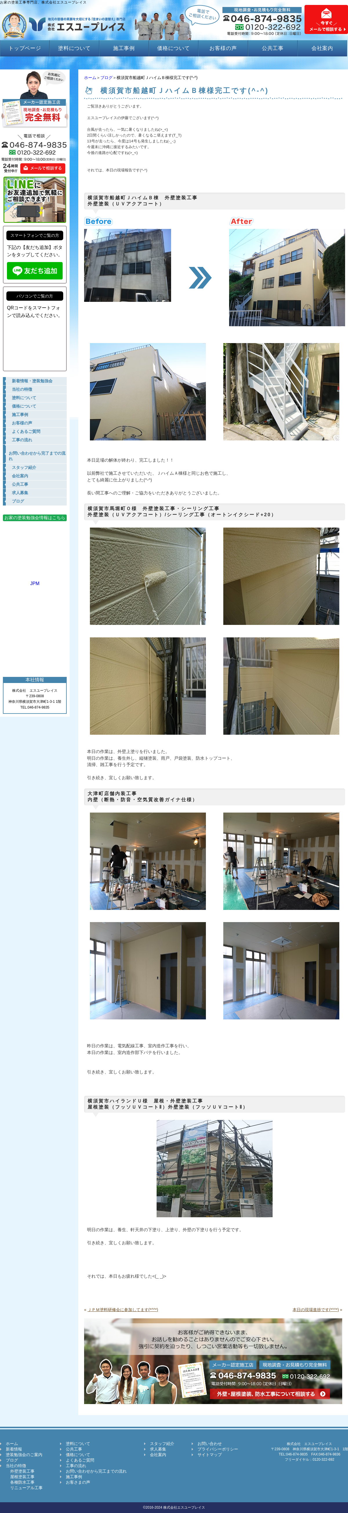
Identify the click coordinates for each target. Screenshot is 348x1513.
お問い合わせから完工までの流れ (96, 1471)
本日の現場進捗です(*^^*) (316, 1309)
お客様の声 (223, 48)
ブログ (106, 77)
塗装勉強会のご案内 (24, 1454)
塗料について (74, 48)
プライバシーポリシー (217, 1449)
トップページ (24, 48)
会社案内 (322, 48)
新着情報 (14, 1449)
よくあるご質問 (80, 1460)
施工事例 (124, 48)
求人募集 (158, 1449)
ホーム (90, 77)
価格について (173, 48)
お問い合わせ (209, 1443)
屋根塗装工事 (20, 1476)
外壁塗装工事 (20, 1471)
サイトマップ (209, 1454)
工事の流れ (76, 1465)
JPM (35, 581)
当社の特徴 (16, 1465)
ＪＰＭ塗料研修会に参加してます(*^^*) (123, 1309)
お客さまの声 (78, 1482)
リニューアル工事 (24, 1487)
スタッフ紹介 (162, 1443)
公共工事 (273, 48)
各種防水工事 (20, 1482)
